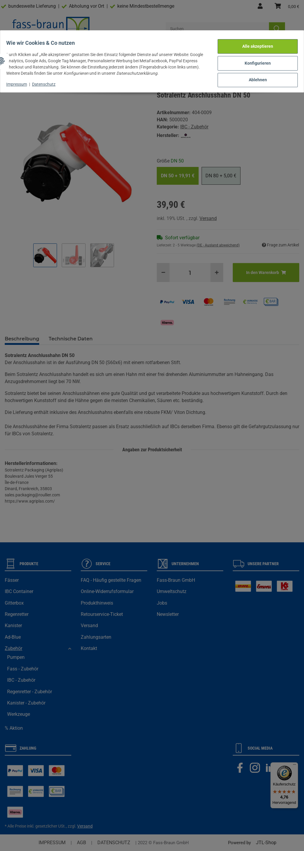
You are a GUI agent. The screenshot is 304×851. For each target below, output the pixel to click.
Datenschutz (47, 80)
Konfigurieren (254, 59)
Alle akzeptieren (254, 44)
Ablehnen (254, 74)
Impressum (20, 80)
